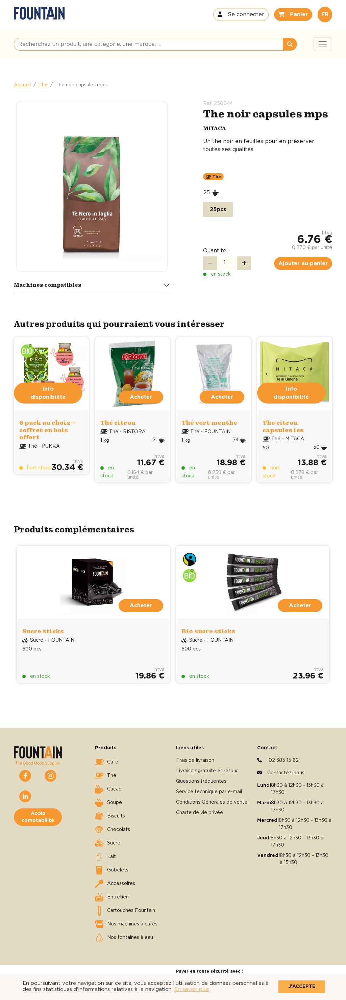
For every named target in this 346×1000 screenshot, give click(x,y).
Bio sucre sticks (208, 631)
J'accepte (301, 986)
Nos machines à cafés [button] (126, 924)
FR (324, 14)
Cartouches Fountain (125, 911)
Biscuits (110, 816)
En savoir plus (191, 989)
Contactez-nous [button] (285, 773)
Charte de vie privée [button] (199, 812)
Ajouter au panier (303, 263)
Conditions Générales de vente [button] (211, 802)
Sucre (107, 843)
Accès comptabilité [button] (38, 817)
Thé (43, 85)
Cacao (108, 789)
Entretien (112, 897)
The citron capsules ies (283, 426)
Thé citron (118, 422)
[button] (241, 14)
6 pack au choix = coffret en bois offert (47, 430)
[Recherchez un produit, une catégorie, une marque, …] (148, 44)
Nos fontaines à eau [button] (124, 938)
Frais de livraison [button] (195, 760)
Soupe (108, 803)
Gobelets (111, 870)
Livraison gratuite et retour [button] (207, 771)
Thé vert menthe (209, 422)
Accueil (22, 85)
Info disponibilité (48, 393)
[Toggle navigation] (322, 44)
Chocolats (112, 830)
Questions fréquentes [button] (201, 781)
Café (106, 762)
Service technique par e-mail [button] (209, 791)
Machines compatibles (47, 285)
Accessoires (115, 884)
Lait (105, 857)
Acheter (141, 397)
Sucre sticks (43, 631)
